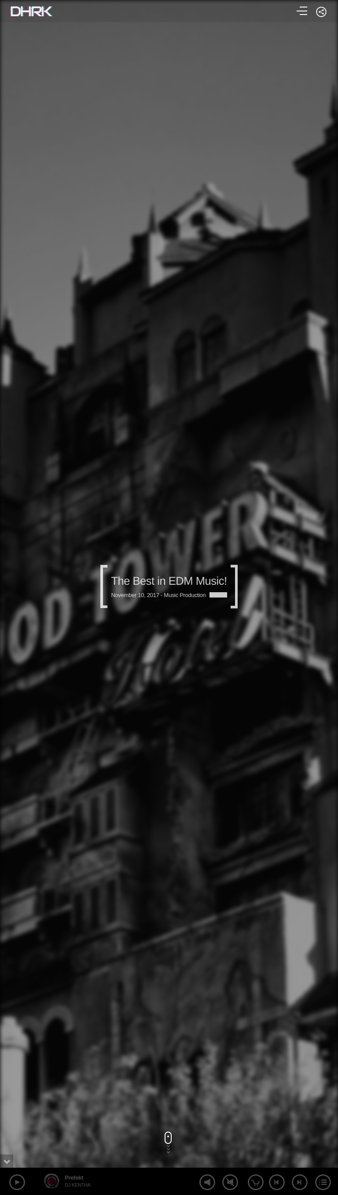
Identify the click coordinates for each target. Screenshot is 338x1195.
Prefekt (74, 1177)
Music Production (185, 595)
